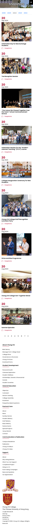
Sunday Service (7, 416)
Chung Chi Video (7, 449)
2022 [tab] (25, 13)
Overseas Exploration (8, 372)
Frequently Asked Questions (11, 403)
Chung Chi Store (7, 359)
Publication (5, 444)
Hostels (4, 380)
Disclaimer (5, 517)
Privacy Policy (6, 515)
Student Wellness (7, 375)
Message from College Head (11, 352)
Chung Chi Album (7, 446)
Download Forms (7, 362)
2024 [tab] (15, 13)
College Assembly (7, 398)
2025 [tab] (9, 13)
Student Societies (7, 382)
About (4, 411)
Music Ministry (6, 423)
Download (5, 400)
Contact (5, 433)
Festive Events (6, 426)
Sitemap (4, 514)
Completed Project (8, 464)
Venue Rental (6, 431)
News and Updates (8, 472)
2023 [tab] (20, 13)
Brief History (6, 349)
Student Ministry (7, 418)
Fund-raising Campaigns (9, 469)
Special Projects (7, 428)
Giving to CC (6, 467)
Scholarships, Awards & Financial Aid (13, 377)
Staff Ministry (6, 421)
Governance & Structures (10, 357)
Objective (5, 390)
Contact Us (5, 519)
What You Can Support (9, 462)
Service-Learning (7, 395)
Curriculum (5, 393)
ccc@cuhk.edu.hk (7, 511)
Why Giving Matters (8, 459)
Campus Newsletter (8, 441)
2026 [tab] (4, 13)
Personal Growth (7, 370)
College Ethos (6, 354)
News (4, 413)
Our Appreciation (7, 474)
